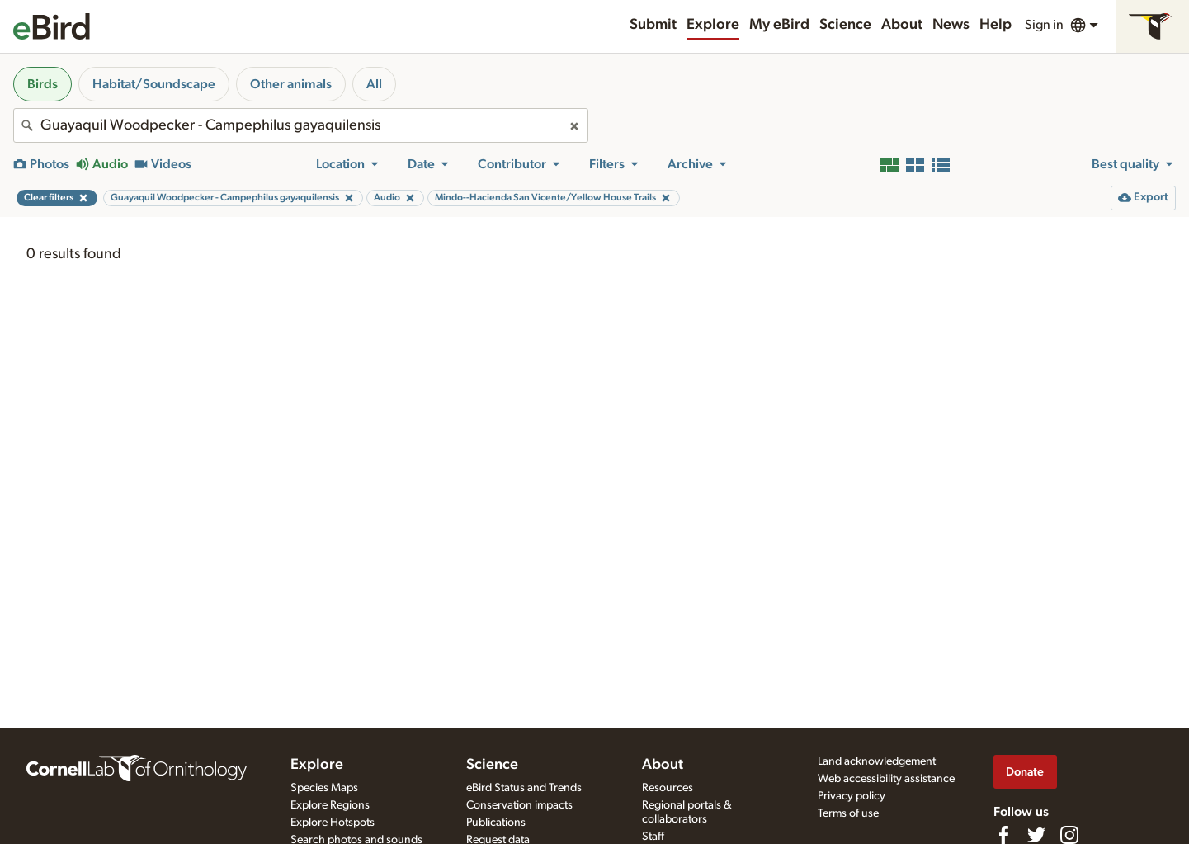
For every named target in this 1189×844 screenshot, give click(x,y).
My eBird (779, 24)
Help (995, 24)
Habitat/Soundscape (153, 84)
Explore (713, 24)
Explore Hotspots (332, 822)
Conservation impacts (519, 805)
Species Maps (324, 788)
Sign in (1044, 24)
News (951, 24)
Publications (496, 822)
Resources (667, 788)
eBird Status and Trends (524, 788)
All (374, 84)
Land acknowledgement (877, 761)
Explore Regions (330, 805)
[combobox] (300, 125)
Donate (1025, 772)
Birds (42, 84)
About (901, 24)
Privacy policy (851, 796)
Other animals (291, 84)
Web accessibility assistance (886, 779)
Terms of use (848, 813)
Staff (653, 836)
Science (845, 24)
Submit (653, 24)
